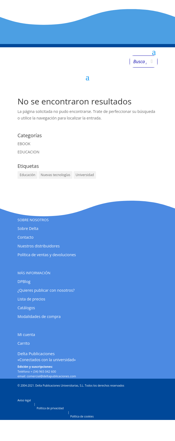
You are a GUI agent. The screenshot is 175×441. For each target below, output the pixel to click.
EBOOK (24, 143)
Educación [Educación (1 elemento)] (27, 175)
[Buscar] (151, 61)
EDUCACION (28, 151)
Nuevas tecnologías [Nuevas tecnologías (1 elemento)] (55, 175)
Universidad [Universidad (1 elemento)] (85, 175)
